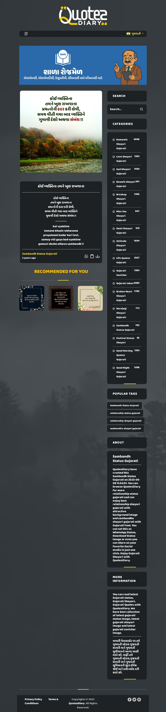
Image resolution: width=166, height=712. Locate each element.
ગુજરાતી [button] (134, 33)
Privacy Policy (33, 699)
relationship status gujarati (125, 413)
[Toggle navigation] (26, 34)
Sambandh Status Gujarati (39, 254)
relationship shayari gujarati (125, 421)
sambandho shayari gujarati (125, 428)
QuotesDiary (76, 703)
